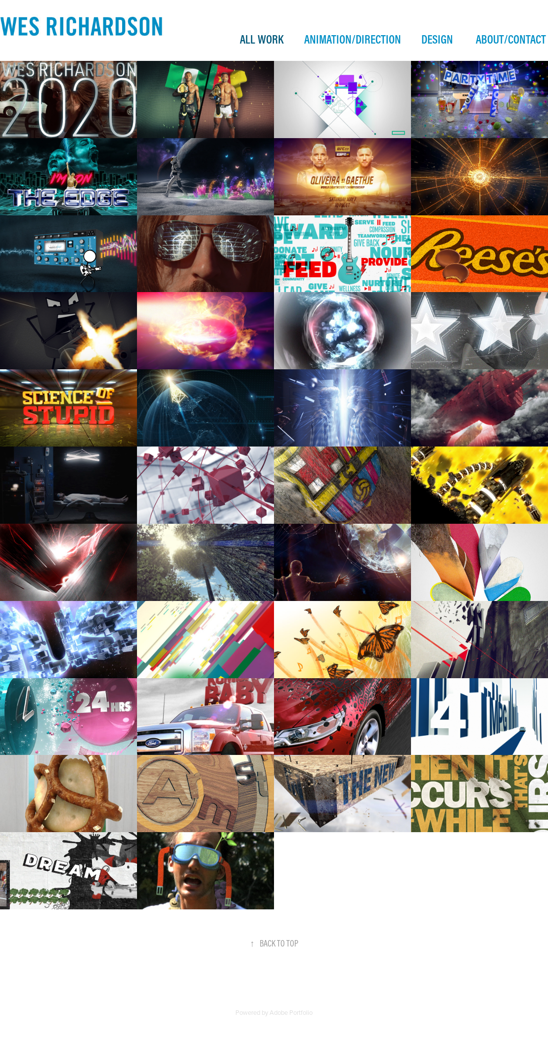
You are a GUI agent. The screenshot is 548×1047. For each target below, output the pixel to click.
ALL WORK (261, 39)
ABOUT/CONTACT (511, 39)
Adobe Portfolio (291, 1012)
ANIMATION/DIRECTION (352, 39)
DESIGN (437, 39)
